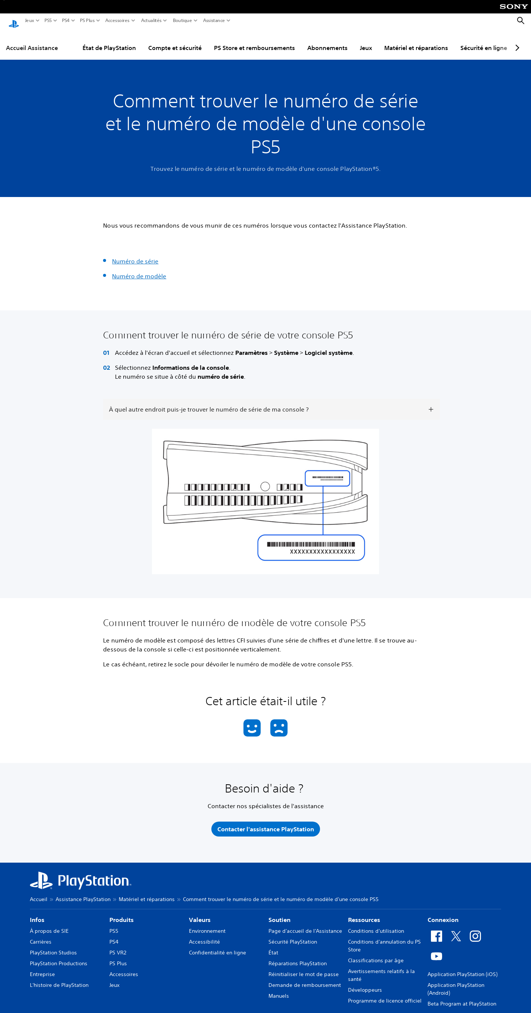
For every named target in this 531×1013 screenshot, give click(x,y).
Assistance (214, 21)
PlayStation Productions (58, 956)
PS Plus (87, 21)
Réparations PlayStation (297, 956)
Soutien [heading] (279, 912)
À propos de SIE (49, 923)
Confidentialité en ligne (217, 945)
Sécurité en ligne (483, 40)
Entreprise (42, 967)
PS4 (66, 21)
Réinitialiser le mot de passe (303, 967)
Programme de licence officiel (385, 993)
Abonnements (327, 40)
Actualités (151, 21)
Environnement (207, 923)
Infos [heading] (37, 912)
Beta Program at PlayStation (462, 996)
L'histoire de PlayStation (59, 978)
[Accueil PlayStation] (13, 21)
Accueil (38, 892)
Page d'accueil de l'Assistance (305, 923)
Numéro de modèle (139, 269)
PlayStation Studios (53, 945)
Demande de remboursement (304, 978)
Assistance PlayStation (83, 892)
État (273, 945)
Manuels (278, 988)
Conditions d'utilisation (376, 923)
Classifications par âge (376, 953)
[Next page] (516, 41)
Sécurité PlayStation (292, 934)
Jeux (29, 21)
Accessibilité (204, 934)
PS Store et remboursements (254, 40)
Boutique (182, 21)
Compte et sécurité (175, 40)
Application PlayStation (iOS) (462, 967)
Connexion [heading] (443, 912)
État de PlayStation (109, 40)
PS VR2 (117, 945)
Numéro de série (135, 254)
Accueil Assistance (32, 40)
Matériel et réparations (416, 40)
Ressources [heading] (364, 912)
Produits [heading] (121, 912)
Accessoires (117, 21)
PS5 (48, 21)
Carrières (41, 934)
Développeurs (365, 982)
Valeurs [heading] (200, 912)
